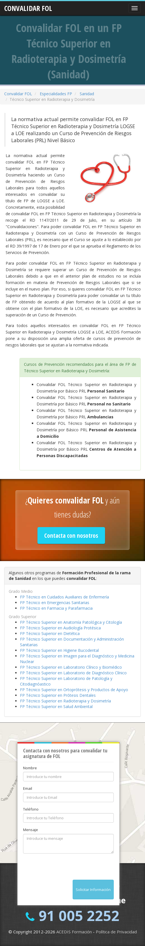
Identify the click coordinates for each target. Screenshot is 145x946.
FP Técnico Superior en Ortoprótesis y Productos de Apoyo (74, 689)
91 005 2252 (79, 915)
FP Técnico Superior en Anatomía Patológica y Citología (71, 622)
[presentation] (66, 869)
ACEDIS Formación (74, 931)
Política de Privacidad (116, 931)
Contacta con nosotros (71, 535)
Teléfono (31, 809)
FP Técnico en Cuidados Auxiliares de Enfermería (64, 597)
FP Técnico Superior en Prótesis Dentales (58, 695)
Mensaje (30, 829)
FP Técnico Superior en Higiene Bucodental (59, 650)
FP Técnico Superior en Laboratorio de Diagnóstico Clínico (73, 672)
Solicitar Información (93, 889)
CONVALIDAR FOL (28, 6)
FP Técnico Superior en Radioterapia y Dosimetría (65, 701)
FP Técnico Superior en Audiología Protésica (60, 627)
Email (27, 788)
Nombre (30, 767)
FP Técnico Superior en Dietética (50, 633)
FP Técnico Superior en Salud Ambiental (56, 706)
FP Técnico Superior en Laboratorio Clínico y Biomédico (71, 667)
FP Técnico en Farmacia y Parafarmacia (56, 608)
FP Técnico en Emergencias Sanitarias (54, 602)
